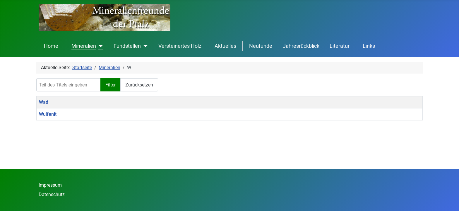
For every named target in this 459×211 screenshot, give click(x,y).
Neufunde (260, 46)
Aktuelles (225, 46)
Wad (43, 102)
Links (369, 46)
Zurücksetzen (139, 85)
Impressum (50, 185)
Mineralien (83, 46)
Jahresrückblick (301, 46)
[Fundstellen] (144, 46)
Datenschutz (52, 194)
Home (51, 46)
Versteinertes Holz (179, 46)
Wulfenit (47, 114)
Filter (110, 85)
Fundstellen (127, 46)
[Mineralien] (99, 46)
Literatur (340, 46)
